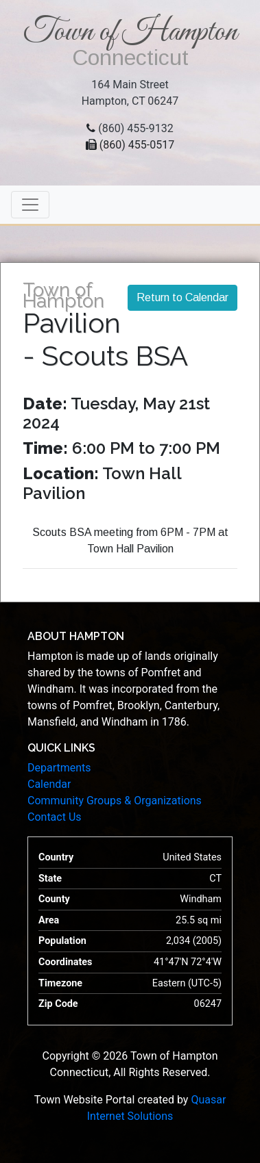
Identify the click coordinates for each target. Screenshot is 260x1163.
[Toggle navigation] (30, 204)
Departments (59, 767)
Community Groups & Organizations (114, 800)
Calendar (49, 784)
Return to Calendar (182, 297)
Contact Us (54, 816)
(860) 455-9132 (135, 128)
